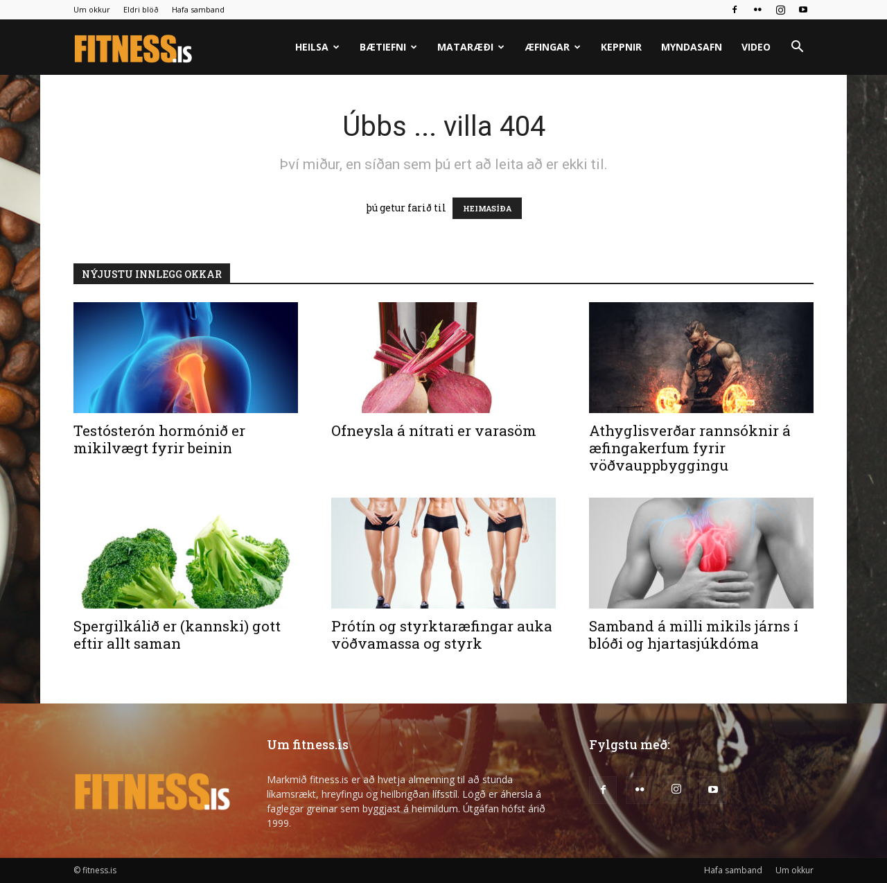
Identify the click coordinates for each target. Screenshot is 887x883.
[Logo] (134, 47)
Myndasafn (691, 46)
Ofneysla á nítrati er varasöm (433, 430)
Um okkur (91, 9)
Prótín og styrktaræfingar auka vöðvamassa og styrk (441, 634)
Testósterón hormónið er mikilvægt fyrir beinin (159, 439)
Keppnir (621, 46)
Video (756, 46)
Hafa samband (198, 9)
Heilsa (317, 46)
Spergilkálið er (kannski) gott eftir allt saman (177, 634)
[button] (797, 48)
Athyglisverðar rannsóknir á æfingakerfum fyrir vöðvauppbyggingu (690, 448)
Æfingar (553, 46)
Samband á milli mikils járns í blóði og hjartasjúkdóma (693, 634)
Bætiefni (388, 46)
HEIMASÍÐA (487, 208)
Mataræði (470, 46)
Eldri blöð (141, 9)
